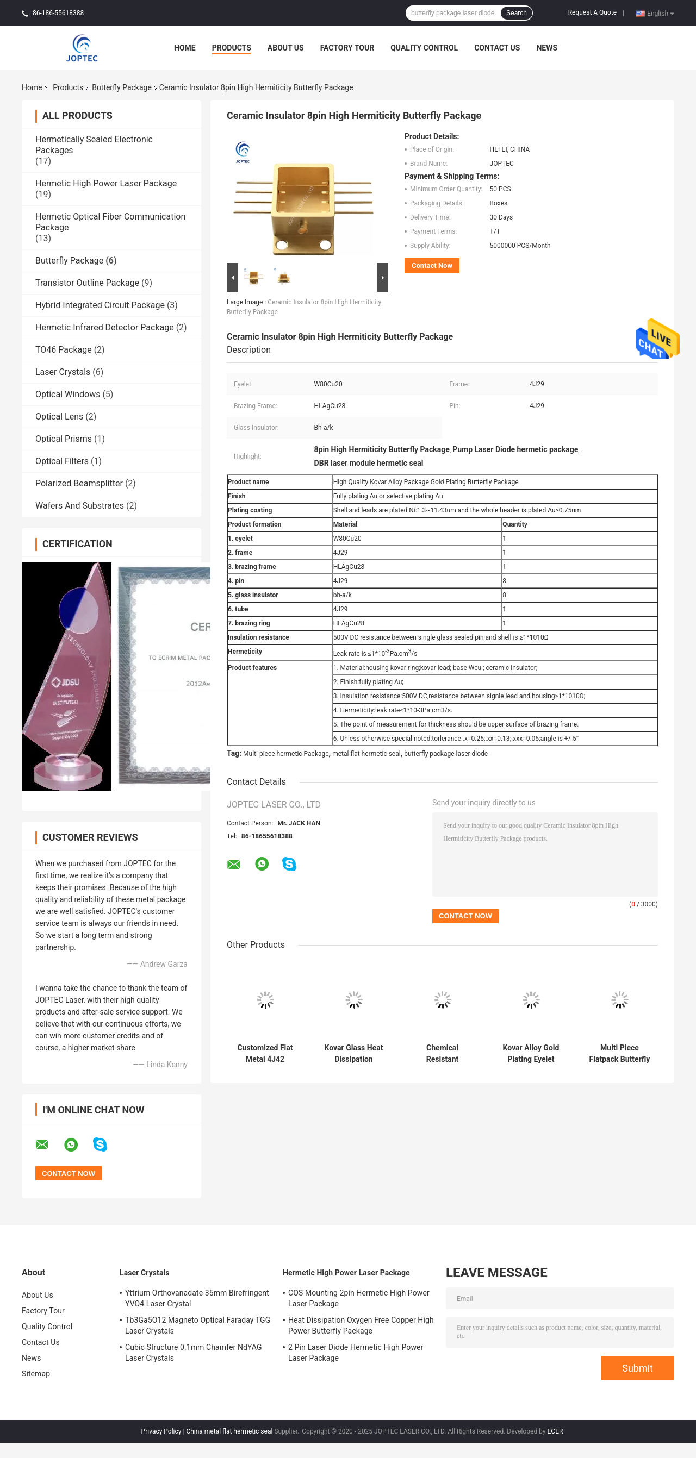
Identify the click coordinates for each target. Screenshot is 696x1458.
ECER (555, 1431)
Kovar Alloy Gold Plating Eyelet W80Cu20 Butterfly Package (531, 1053)
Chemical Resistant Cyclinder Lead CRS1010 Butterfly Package (442, 1053)
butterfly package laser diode (446, 754)
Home (185, 47)
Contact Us (497, 47)
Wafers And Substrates (79, 505)
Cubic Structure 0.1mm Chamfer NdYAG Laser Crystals (193, 1352)
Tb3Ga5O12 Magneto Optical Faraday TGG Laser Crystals (197, 1325)
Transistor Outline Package (87, 283)
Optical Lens (59, 416)
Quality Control (424, 47)
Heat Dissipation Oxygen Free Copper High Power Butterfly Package (361, 1325)
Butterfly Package (122, 87)
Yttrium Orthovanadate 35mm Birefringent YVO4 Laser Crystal (197, 1298)
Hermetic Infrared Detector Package (104, 327)
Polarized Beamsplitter (79, 483)
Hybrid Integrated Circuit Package (100, 305)
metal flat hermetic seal (366, 754)
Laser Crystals (62, 372)
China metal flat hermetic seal (229, 1431)
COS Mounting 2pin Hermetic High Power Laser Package (359, 1298)
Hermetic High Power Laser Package (106, 183)
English (660, 13)
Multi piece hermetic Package (286, 754)
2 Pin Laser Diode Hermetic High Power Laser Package (355, 1352)
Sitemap (36, 1373)
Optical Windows (67, 394)
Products (231, 47)
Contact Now (432, 265)
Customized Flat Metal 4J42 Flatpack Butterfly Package (265, 1053)
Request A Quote (592, 12)
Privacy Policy (161, 1431)
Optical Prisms (63, 439)
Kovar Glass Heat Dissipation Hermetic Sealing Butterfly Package (353, 1053)
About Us (286, 47)
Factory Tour (347, 47)
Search (516, 13)
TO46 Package (63, 350)
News (546, 47)
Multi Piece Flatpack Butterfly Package (619, 1053)
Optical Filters (62, 461)
